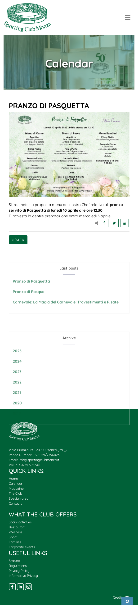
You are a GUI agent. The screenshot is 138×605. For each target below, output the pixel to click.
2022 (17, 392)
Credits (121, 597)
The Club (15, 493)
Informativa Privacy (23, 576)
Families (15, 542)
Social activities (20, 522)
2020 (17, 413)
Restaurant (17, 527)
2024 (17, 371)
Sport (13, 537)
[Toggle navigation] (127, 17)
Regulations (18, 566)
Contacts (15, 503)
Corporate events (22, 547)
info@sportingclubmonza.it (39, 460)
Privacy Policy (19, 571)
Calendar (15, 483)
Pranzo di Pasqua (29, 297)
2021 (17, 403)
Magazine (16, 488)
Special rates (18, 498)
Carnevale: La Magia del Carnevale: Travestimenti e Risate (66, 307)
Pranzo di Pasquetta (31, 287)
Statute (14, 561)
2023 (17, 382)
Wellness (15, 532)
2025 (17, 361)
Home (13, 478)
